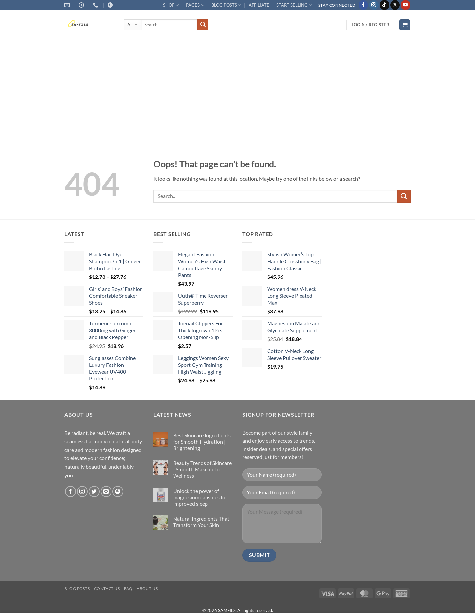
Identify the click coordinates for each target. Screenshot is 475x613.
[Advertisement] (237, 89)
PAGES (195, 5)
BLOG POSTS (226, 5)
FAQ (128, 588)
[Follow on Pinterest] (117, 491)
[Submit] (202, 25)
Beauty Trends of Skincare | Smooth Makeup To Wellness (202, 469)
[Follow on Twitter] (94, 491)
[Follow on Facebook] (363, 5)
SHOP (171, 5)
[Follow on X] (395, 5)
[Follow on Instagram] (374, 5)
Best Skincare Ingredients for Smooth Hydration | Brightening (202, 441)
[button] (370, 24)
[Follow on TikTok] (384, 5)
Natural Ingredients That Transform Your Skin (201, 521)
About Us (147, 588)
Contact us (107, 588)
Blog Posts (77, 588)
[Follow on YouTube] (405, 5)
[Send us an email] (106, 491)
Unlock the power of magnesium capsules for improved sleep (200, 497)
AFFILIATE (259, 5)
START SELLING (294, 5)
